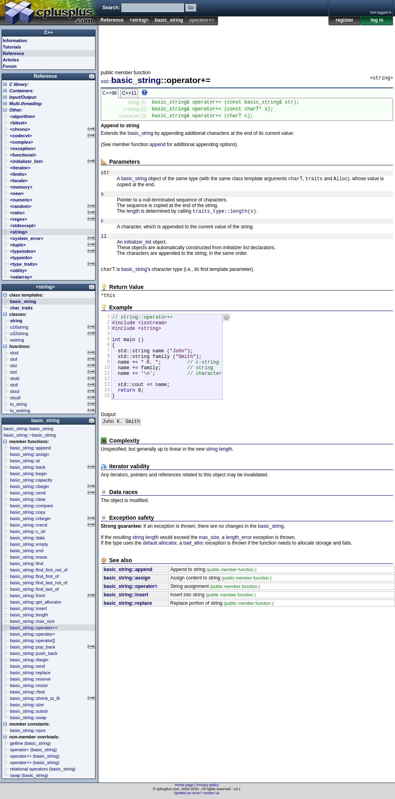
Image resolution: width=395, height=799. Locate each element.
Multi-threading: (26, 103)
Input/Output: (23, 97)
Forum (9, 66)
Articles (11, 59)
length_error (239, 568)
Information (15, 40)
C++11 (129, 93)
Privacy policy (207, 785)
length (133, 219)
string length (219, 480)
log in (377, 20)
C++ (48, 32)
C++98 (109, 93)
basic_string (169, 20)
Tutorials (12, 47)
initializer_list (137, 252)
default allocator (160, 574)
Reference (112, 20)
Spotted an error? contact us (197, 793)
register (344, 20)
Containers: (21, 90)
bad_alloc (193, 574)
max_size (209, 568)
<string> (139, 20)
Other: (15, 110)
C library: (19, 84)
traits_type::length (220, 218)
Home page (184, 785)
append (157, 148)
